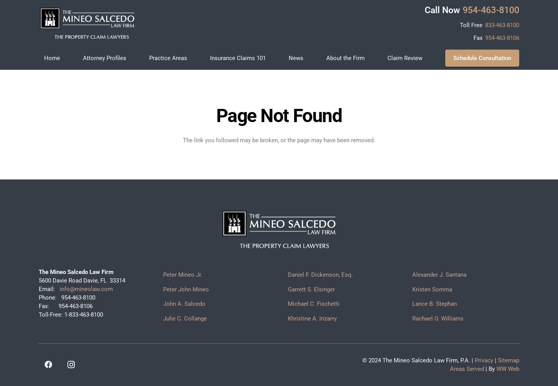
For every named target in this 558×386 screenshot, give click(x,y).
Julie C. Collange (185, 318)
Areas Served (467, 368)
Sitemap (508, 360)
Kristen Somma (432, 289)
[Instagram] (71, 364)
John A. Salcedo (184, 303)
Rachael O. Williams (437, 318)
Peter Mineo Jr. (182, 274)
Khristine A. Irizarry (312, 318)
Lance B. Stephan (434, 303)
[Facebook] (48, 364)
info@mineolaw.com (85, 289)
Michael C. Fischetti (313, 303)
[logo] (87, 23)
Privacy (484, 360)
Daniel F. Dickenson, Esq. (320, 274)
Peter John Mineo (186, 289)
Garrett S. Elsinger (311, 289)
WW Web (507, 368)
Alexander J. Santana (439, 274)
